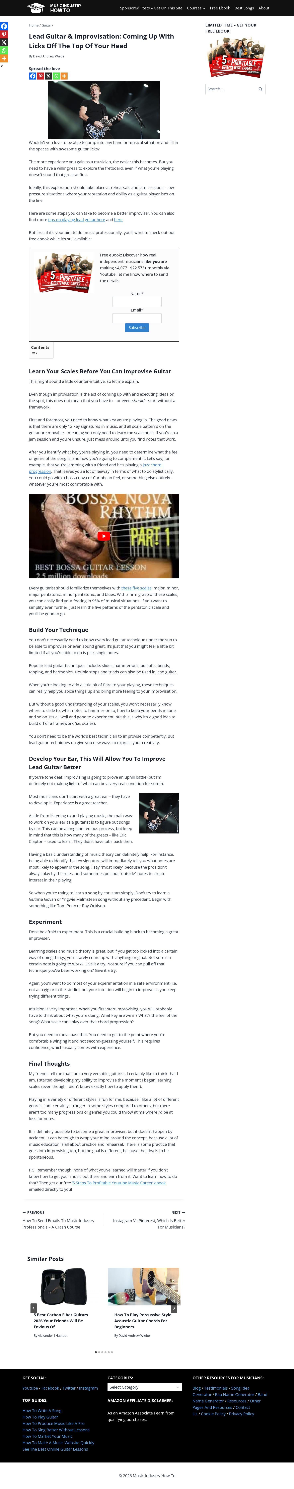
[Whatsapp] (56, 76)
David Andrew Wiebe (48, 56)
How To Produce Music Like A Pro (53, 1423)
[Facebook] (32, 76)
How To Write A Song (41, 1410)
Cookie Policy (213, 1413)
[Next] (174, 1308)
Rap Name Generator (234, 1394)
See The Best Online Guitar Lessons (55, 1449)
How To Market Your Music (47, 1436)
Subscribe (137, 327)
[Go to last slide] (33, 1308)
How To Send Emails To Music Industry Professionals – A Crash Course (61, 1219)
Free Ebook (220, 8)
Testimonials (216, 1388)
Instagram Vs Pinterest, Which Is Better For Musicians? (146, 1219)
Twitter (69, 1388)
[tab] (96, 1352)
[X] (48, 76)
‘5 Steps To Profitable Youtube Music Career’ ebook (119, 1183)
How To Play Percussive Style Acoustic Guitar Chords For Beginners (142, 1321)
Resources (236, 1401)
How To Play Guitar (40, 1417)
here (118, 219)
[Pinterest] (40, 76)
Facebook (50, 1388)
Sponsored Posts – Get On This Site (151, 8)
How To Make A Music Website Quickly (58, 1442)
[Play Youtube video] (104, 536)
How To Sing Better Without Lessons (56, 1430)
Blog (197, 1388)
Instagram (88, 1388)
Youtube (30, 1388)
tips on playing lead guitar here (76, 219)
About (264, 8)
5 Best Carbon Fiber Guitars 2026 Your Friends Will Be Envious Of (61, 1321)
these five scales (136, 588)
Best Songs (244, 8)
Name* (137, 293)
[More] (64, 76)
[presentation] (63, 1287)
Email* (137, 310)
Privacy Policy (241, 1413)
